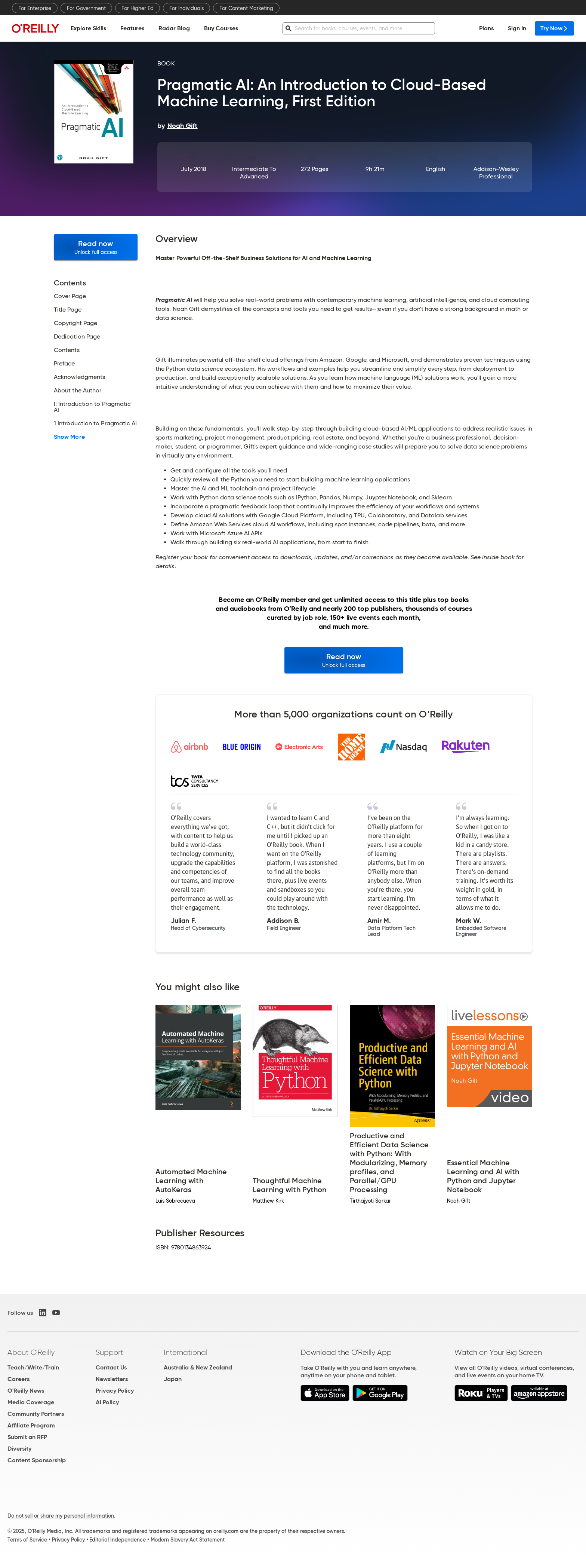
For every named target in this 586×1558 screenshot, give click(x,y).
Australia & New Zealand (198, 1367)
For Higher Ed (137, 8)
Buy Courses (221, 28)
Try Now (554, 28)
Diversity (19, 1449)
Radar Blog (174, 28)
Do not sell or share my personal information (60, 1515)
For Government (86, 8)
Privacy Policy (115, 1391)
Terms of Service (27, 1539)
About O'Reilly (31, 1352)
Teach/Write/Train (33, 1367)
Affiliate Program (31, 1425)
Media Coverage (30, 1402)
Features (132, 28)
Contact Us (111, 1367)
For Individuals (186, 8)
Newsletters (112, 1379)
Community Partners (35, 1414)
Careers (18, 1379)
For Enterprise (34, 8)
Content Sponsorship (36, 1460)
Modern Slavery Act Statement (188, 1539)
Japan (173, 1379)
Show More (69, 437)
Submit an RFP (27, 1437)
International (185, 1352)
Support (109, 1352)
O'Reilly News (25, 1391)
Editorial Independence (117, 1539)
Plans (486, 28)
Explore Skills (88, 28)
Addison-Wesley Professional (496, 172)
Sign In (517, 28)
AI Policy (107, 1402)
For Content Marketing (246, 8)
